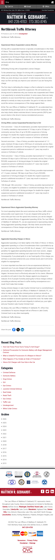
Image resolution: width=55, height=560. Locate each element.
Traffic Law (7, 402)
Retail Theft (7, 395)
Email (27, 6)
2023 (3, 430)
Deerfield (30, 507)
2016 (3, 452)
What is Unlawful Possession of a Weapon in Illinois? (22, 356)
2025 (3, 422)
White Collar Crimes (10, 409)
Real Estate (7, 392)
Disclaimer (24, 543)
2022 (3, 434)
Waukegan (22, 507)
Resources (21, 540)
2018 (3, 445)
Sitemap (32, 543)
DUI (4, 382)
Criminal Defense (9, 372)
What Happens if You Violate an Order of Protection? (22, 359)
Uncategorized (23, 34)
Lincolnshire (6, 515)
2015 (3, 456)
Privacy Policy (32, 540)
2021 (3, 437)
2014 (3, 459)
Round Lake (38, 507)
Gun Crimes (7, 386)
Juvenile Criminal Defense (12, 389)
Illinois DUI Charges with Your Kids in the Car (19, 362)
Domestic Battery (9, 376)
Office (46, 6)
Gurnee (5, 507)
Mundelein (32, 509)
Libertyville (15, 509)
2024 (3, 426)
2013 (3, 463)
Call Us (9, 6)
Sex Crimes (7, 399)
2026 (3, 419)
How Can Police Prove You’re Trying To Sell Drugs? (21, 347)
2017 (3, 448)
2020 (3, 441)
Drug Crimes (7, 379)
